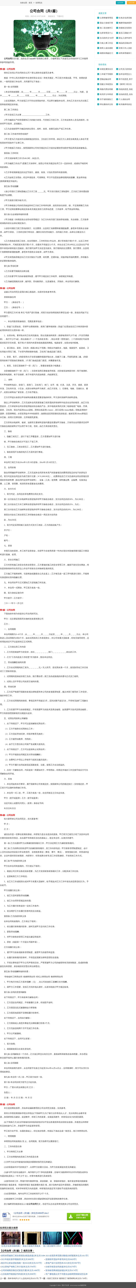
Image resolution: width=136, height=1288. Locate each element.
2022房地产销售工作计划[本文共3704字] (18, 1267)
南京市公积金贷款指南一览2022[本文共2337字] (21, 1263)
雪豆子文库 (65, 1285)
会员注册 (131, 3)
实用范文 (38, 3)
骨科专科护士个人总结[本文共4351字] (23, 1278)
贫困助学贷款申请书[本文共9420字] (61, 1259)
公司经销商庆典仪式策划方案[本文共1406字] (20, 1270)
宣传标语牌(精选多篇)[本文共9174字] (61, 1270)
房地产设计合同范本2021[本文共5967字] (62, 1263)
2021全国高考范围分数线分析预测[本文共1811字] (66, 1256)
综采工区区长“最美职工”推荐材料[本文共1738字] (67, 1278)
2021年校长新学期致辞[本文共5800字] (17, 1259)
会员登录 (120, 3)
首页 (30, 3)
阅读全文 (51, 16)
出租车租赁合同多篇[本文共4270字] (61, 1267)
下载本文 (60, 16)
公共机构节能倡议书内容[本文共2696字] (18, 1274)
